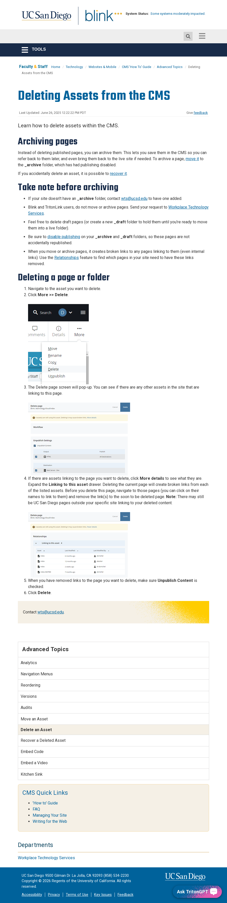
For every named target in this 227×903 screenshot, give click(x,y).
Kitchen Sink (32, 774)
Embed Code (32, 751)
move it (192, 158)
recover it (118, 173)
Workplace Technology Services (46, 857)
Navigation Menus (37, 674)
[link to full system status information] (118, 13)
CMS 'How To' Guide (136, 67)
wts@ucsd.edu (134, 198)
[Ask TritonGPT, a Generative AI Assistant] (197, 891)
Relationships (66, 257)
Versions (29, 696)
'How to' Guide (45, 803)
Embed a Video (34, 762)
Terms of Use (77, 895)
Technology (74, 67)
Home (55, 67)
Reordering (30, 685)
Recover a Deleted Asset (43, 740)
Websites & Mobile (102, 67)
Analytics (29, 662)
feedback (201, 113)
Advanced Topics (170, 67)
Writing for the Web (50, 821)
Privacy (54, 895)
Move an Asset (34, 719)
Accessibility (32, 895)
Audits (26, 707)
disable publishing (63, 236)
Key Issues (103, 895)
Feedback (125, 895)
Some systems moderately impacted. (177, 14)
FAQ (36, 809)
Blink (94, 18)
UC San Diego (45, 18)
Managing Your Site (50, 815)
